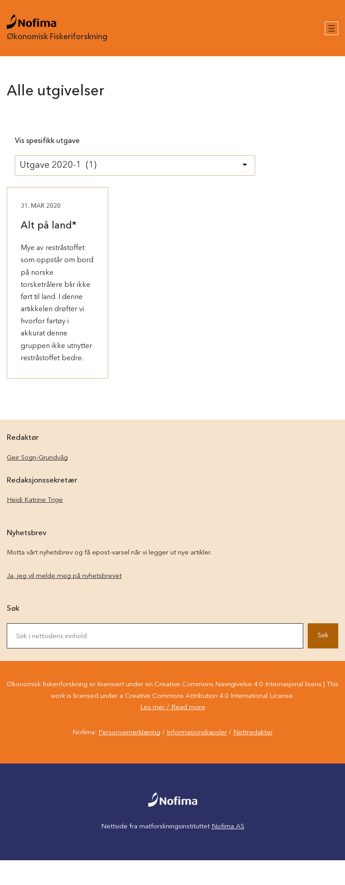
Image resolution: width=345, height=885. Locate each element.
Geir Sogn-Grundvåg (37, 458)
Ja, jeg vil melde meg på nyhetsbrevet (64, 576)
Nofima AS (228, 826)
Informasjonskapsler (197, 732)
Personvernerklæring (129, 732)
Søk (323, 635)
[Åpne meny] (331, 28)
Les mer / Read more (172, 707)
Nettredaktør (253, 732)
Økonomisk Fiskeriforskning (57, 37)
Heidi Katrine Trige (35, 500)
